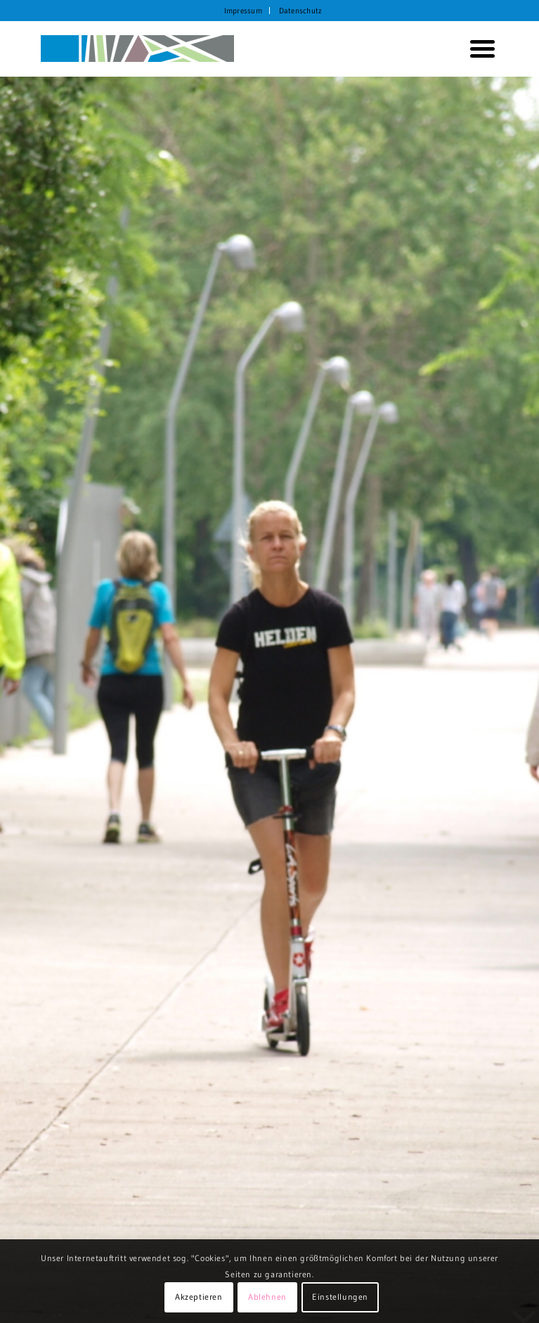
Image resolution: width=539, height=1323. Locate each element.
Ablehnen (267, 1296)
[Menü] (477, 48)
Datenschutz (300, 10)
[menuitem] (243, 10)
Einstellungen (340, 1296)
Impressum (243, 10)
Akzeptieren (199, 1296)
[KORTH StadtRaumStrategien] (224, 48)
